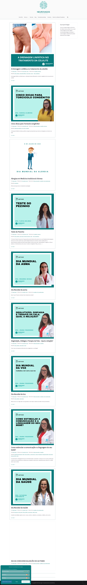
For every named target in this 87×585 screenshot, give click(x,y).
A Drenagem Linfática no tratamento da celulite (29, 69)
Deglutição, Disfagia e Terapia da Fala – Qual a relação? (32, 341)
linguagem (40, 454)
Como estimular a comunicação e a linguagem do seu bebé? (31, 448)
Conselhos (36, 71)
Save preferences (26, 581)
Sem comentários (37, 73)
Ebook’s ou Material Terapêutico (59, 17)
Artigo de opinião (37, 126)
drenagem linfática (23, 73)
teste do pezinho (27, 236)
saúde (34, 512)
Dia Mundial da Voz (18, 394)
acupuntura (16, 183)
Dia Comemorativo (47, 181)
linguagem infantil (45, 454)
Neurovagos (15, 71)
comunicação (32, 454)
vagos (32, 73)
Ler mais (13, 80)
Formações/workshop (42, 17)
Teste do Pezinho (17, 232)
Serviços (26, 17)
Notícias (39, 71)
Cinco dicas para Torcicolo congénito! (25, 123)
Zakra (48, 582)
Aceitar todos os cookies (6, 581)
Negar (17, 581)
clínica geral (20, 512)
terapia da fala (13, 456)
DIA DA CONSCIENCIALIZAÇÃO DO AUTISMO (28, 561)
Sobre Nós (21, 17)
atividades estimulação (18, 454)
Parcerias (31, 17)
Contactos (49, 17)
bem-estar (16, 512)
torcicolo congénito (25, 128)
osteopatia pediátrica (18, 128)
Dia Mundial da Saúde (19, 507)
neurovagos (29, 73)
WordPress (53, 582)
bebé (23, 454)
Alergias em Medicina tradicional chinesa (26, 178)
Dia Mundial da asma (19, 290)
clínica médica (16, 73)
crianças (36, 454)
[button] (27, 17)
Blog (35, 17)
